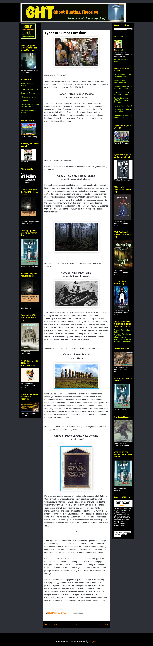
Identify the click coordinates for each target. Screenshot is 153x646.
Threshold (24, 101)
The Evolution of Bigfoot (123, 106)
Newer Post (51, 624)
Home (77, 624)
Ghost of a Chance (28, 93)
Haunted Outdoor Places (123, 341)
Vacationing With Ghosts (30, 89)
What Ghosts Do (120, 338)
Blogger (92, 641)
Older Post (102, 624)
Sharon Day (120, 50)
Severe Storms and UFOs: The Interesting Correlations (122, 100)
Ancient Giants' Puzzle (122, 340)
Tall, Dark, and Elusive (29, 97)
